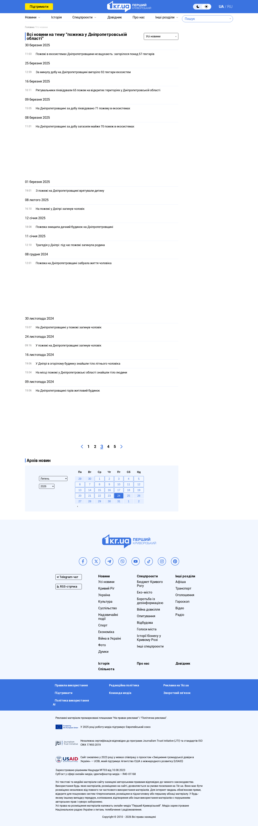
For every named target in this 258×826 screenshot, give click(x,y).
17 (118, 490)
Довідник (114, 17)
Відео (179, 608)
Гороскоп (182, 602)
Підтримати (39, 7)
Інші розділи (164, 17)
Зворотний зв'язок (177, 693)
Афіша (180, 582)
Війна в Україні (109, 638)
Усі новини (106, 582)
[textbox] (205, 18)
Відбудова (145, 623)
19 (138, 490)
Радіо (179, 615)
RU (229, 6)
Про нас (139, 17)
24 (118, 495)
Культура (105, 602)
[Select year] (46, 486)
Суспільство (107, 608)
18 (128, 490)
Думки (103, 652)
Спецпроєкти (82, 17)
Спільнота (106, 669)
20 (79, 495)
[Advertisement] (101, 154)
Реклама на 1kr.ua (176, 685)
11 (128, 484)
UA (221, 6)
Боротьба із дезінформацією (150, 601)
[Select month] (53, 478)
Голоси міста (146, 629)
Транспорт (183, 588)
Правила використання (71, 685)
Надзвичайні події (108, 617)
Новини (30, 17)
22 (99, 495)
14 (89, 490)
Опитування (146, 616)
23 (109, 495)
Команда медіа (120, 693)
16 (109, 490)
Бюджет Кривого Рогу (150, 584)
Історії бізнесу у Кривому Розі (149, 638)
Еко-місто (144, 592)
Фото (102, 645)
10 (118, 484)
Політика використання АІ (71, 702)
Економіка (106, 632)
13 (79, 490)
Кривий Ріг (106, 588)
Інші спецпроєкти (150, 646)
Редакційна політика (124, 685)
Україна (104, 595)
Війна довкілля (148, 609)
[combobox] (205, 18)
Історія (56, 17)
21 (89, 495)
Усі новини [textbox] (153, 36)
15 (99, 490)
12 (138, 484)
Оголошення (184, 595)
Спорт (102, 625)
